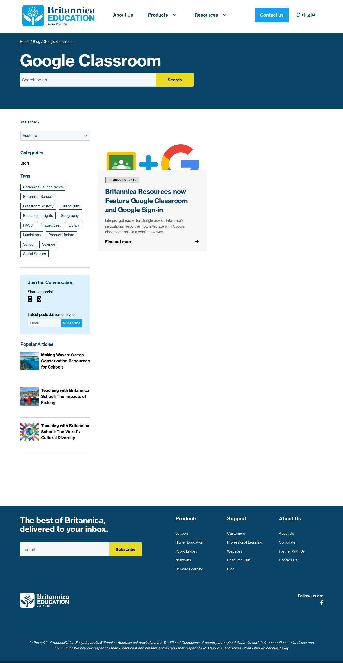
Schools (181, 531)
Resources (212, 15)
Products (164, 15)
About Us (123, 15)
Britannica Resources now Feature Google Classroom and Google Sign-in (146, 200)
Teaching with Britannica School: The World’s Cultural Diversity (65, 431)
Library (74, 225)
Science (48, 244)
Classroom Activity (38, 206)
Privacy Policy (143, 656)
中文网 (265, 15)
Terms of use (173, 656)
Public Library (186, 549)
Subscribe (71, 323)
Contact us (306, 15)
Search (175, 79)
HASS (28, 225)
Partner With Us (292, 549)
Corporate (287, 540)
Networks (183, 558)
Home (24, 41)
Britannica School (37, 196)
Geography (70, 215)
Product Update (61, 235)
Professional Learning (244, 540)
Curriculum (70, 206)
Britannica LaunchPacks (43, 187)
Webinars (234, 549)
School (28, 244)
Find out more (119, 241)
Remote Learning (189, 566)
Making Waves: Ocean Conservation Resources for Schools (65, 361)
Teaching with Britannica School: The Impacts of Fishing (65, 396)
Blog (36, 41)
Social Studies (34, 254)
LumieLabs (32, 235)
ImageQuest (51, 225)
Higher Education (189, 540)
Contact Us (288, 558)
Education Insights (38, 215)
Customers (236, 531)
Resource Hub (238, 558)
